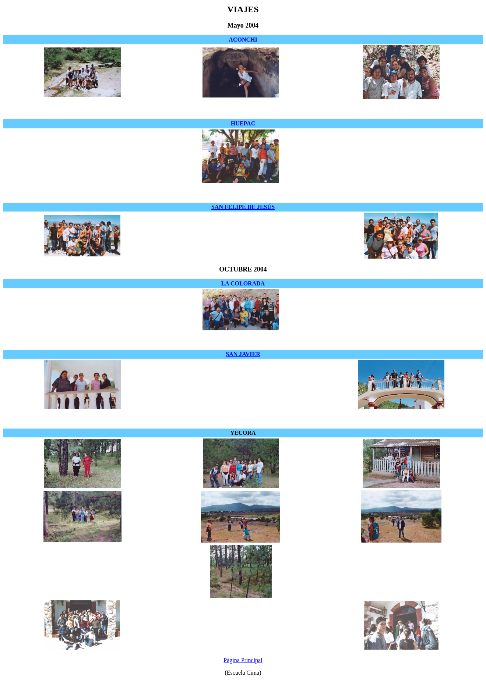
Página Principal (242, 660)
